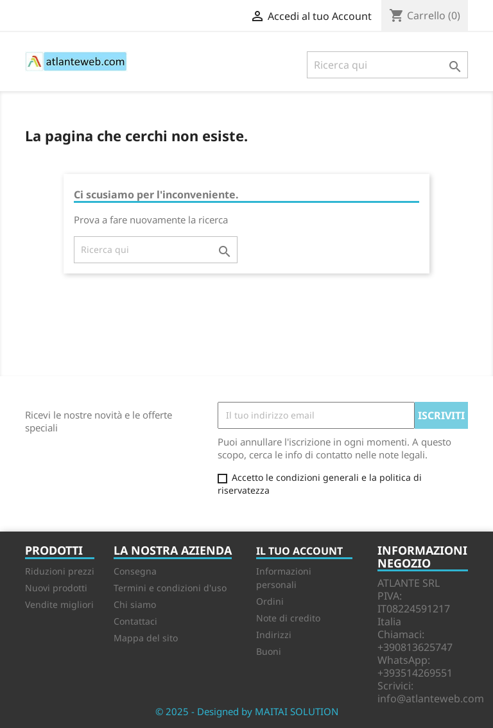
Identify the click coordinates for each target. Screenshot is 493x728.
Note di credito (288, 618)
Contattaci (135, 621)
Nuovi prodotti (56, 588)
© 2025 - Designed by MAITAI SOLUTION (246, 711)
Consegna (135, 571)
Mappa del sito (146, 638)
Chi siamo (135, 604)
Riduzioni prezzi (59, 571)
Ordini (270, 601)
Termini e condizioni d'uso (170, 588)
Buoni (268, 651)
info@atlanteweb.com (430, 698)
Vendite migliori (59, 604)
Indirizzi (273, 634)
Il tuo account (299, 551)
